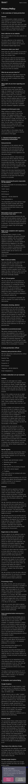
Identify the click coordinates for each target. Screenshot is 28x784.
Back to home (23, 2)
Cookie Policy (10, 775)
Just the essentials (20, 779)
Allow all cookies (8, 779)
